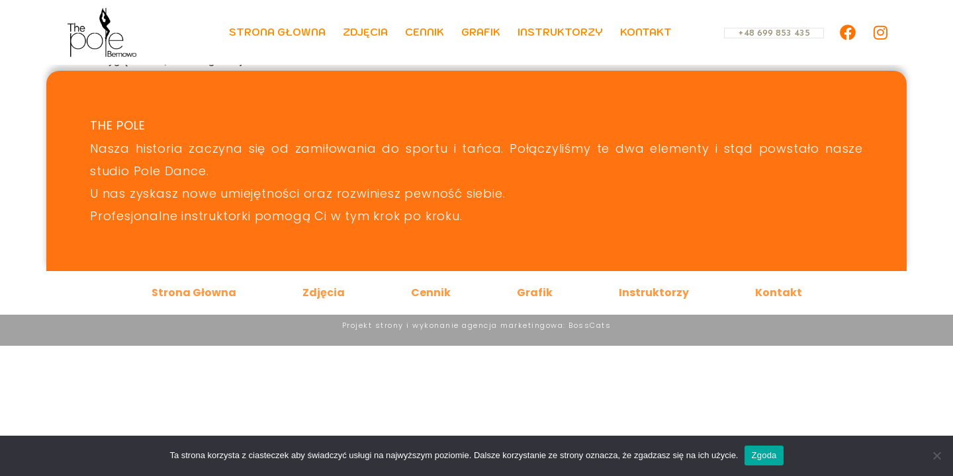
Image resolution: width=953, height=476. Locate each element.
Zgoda (763, 455)
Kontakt (646, 32)
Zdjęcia (365, 32)
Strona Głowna (277, 32)
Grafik (480, 32)
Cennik (424, 32)
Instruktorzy (560, 32)
